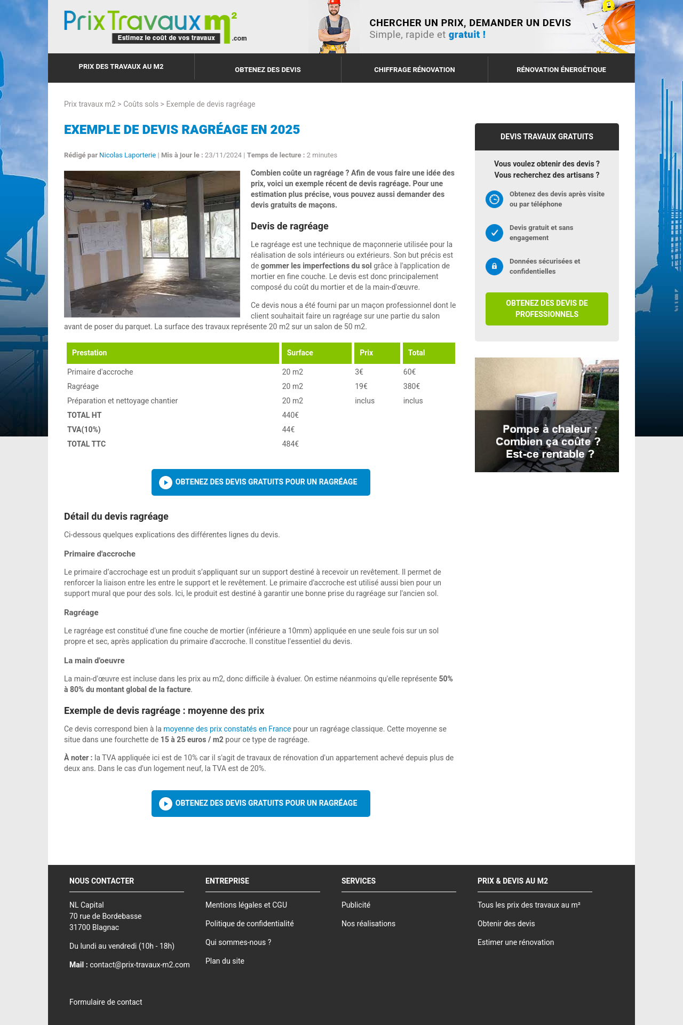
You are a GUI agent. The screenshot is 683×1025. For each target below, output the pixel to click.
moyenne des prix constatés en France (227, 729)
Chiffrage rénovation (414, 70)
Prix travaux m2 (90, 104)
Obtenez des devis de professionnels (546, 309)
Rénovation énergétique (561, 70)
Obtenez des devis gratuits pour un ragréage (267, 482)
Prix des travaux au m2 (121, 66)
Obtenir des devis (506, 923)
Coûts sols (140, 104)
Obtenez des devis (267, 70)
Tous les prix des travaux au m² (529, 905)
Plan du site (224, 961)
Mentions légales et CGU (246, 905)
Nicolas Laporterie (127, 155)
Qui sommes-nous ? (238, 942)
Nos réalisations (368, 923)
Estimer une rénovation (516, 942)
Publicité (356, 905)
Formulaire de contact (105, 1002)
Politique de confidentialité (249, 923)
